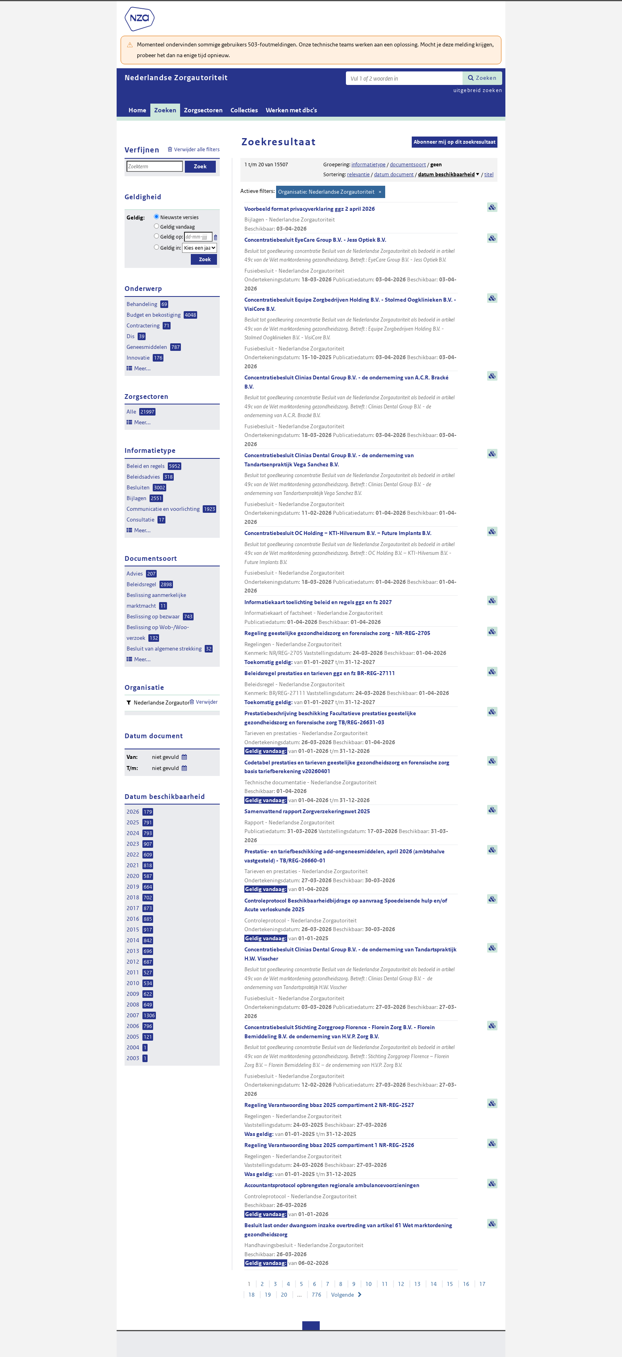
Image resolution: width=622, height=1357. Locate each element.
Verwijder (207, 702)
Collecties (244, 110)
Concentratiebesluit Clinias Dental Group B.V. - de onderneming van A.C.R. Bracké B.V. (351, 411)
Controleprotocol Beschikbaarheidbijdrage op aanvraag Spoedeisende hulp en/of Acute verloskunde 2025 (351, 920)
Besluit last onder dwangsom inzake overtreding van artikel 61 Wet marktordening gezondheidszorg (351, 1245)
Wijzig (184, 755)
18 (251, 1294)
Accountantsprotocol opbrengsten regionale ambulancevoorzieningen (351, 1200)
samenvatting (492, 207)
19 (268, 1294)
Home (137, 110)
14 (433, 1284)
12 (401, 1284)
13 (417, 1284)
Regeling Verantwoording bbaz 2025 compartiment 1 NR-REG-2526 (351, 1159)
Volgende (342, 1294)
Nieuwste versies (179, 217)
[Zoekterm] (404, 78)
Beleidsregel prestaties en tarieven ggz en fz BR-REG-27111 (351, 688)
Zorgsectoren (203, 110)
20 (284, 1294)
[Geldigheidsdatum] (198, 237)
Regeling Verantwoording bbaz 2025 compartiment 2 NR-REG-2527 (351, 1119)
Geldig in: (170, 247)
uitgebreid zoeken (477, 90)
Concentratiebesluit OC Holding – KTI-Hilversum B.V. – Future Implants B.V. (351, 562)
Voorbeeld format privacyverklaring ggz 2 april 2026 (351, 219)
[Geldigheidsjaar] (199, 248)
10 (368, 1284)
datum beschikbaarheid (446, 174)
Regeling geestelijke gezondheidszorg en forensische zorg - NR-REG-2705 (351, 647)
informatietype (368, 164)
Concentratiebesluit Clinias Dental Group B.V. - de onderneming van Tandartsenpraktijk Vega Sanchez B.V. (351, 489)
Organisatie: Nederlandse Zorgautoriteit (326, 191)
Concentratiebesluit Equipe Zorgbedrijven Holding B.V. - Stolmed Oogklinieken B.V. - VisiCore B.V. (351, 333)
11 (385, 1284)
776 (316, 1294)
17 (482, 1284)
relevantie (358, 174)
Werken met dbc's (291, 110)
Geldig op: (171, 236)
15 (450, 1284)
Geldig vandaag (177, 226)
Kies (216, 236)
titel (488, 174)
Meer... (142, 368)
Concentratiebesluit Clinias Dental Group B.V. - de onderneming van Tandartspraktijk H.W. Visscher (351, 983)
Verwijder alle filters (197, 149)
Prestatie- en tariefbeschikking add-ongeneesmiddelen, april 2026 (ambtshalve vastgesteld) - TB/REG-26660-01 (351, 871)
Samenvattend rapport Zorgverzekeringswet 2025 (351, 826)
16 (466, 1284)
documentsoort (408, 164)
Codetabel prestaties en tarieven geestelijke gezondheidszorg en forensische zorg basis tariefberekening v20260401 (351, 782)
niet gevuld (165, 756)
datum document (394, 174)
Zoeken (486, 77)
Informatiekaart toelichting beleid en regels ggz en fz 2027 (351, 613)
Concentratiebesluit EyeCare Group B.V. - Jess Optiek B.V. (351, 264)
